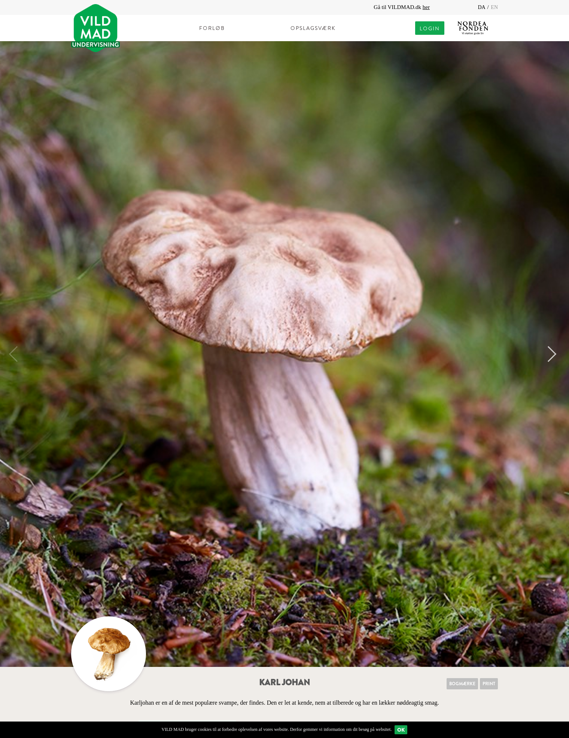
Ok (401, 730)
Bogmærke (462, 683)
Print (489, 683)
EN (494, 7)
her (426, 7)
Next (548, 354)
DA (482, 7)
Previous (16, 354)
